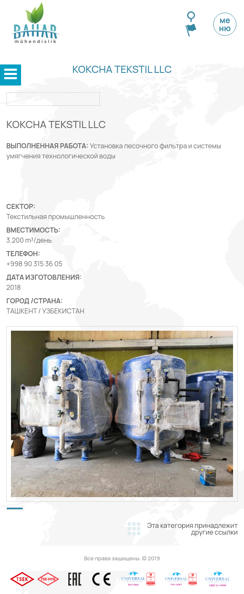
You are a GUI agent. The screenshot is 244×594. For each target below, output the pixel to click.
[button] (15, 508)
